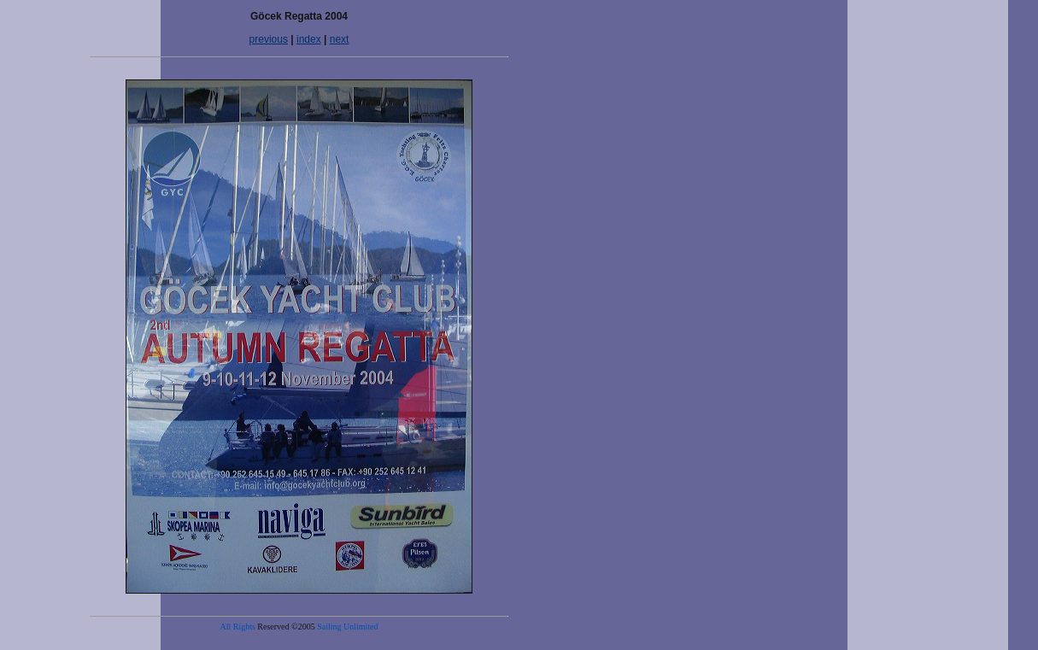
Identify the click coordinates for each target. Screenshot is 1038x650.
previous (268, 39)
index (308, 39)
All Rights (237, 626)
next (339, 39)
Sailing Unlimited (347, 626)
